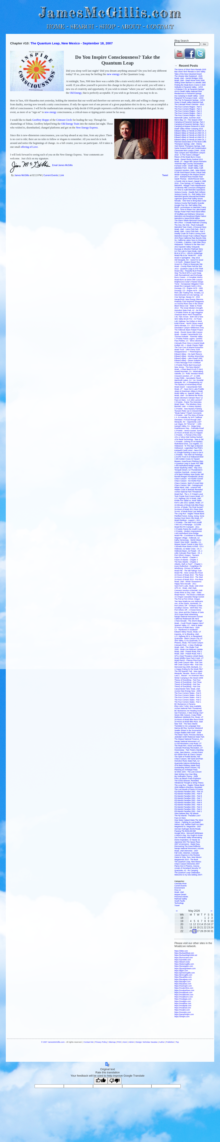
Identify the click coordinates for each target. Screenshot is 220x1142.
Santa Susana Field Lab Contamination (190, 148)
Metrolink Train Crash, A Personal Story (190, 227)
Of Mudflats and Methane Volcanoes (189, 214)
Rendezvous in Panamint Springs (188, 93)
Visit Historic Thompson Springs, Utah (189, 146)
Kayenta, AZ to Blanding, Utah (186, 634)
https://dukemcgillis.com (184, 964)
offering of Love (29, 146)
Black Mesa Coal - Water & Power (188, 306)
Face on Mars (180, 818)
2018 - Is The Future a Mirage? (187, 155)
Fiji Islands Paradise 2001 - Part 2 (188, 809)
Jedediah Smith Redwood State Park (189, 737)
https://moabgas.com (182, 999)
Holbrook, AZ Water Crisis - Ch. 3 (187, 549)
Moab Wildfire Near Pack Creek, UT (188, 658)
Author (162, 1042)
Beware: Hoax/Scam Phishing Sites (188, 461)
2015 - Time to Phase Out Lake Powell (190, 209)
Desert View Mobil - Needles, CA (187, 542)
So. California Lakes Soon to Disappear (190, 240)
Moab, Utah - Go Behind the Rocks (188, 395)
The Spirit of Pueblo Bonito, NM (187, 757)
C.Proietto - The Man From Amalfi (188, 522)
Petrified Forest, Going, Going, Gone (189, 516)
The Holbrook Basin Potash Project (188, 330)
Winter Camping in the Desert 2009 (188, 678)
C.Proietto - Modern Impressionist (188, 531)
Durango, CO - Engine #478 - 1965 (188, 288)
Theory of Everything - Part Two (187, 684)
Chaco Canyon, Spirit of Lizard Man (188, 483)
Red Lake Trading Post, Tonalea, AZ (189, 293)
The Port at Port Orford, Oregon (187, 599)
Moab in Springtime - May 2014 (187, 258)
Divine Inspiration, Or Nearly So (187, 840)
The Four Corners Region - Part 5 (188, 107)
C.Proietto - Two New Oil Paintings (188, 455)
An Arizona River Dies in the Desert (188, 304)
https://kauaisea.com (182, 984)
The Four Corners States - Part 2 (187, 700)
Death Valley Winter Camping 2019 (188, 129)
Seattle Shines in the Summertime (188, 730)
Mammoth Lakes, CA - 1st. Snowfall (188, 380)
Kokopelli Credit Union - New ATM (188, 450)
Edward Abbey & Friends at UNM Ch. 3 (190, 135)
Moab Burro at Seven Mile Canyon (188, 280)
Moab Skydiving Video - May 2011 (188, 468)
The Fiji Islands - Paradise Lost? (187, 816)
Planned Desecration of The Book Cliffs (190, 142)
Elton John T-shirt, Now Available (187, 706)
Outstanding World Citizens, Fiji (187, 767)
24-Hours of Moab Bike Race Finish (188, 719)
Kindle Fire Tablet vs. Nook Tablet (188, 500)
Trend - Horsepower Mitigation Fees (188, 284)
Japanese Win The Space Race (187, 842)
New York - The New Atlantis (185, 724)
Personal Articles (181, 897)
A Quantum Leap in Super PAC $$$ (188, 463)
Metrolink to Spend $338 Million (187, 218)
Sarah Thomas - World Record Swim (189, 179)
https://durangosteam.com (185, 968)
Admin (131, 1042)
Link (62, 175)
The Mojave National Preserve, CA (188, 739)
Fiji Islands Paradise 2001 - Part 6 (188, 800)
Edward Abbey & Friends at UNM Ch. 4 (190, 133)
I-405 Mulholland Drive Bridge (186, 533)
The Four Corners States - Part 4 (187, 695)
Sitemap (112, 1042)
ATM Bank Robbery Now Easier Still (188, 474)
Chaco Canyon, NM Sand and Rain (188, 759)
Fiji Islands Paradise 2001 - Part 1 (188, 811)
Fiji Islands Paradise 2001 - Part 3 (188, 807)
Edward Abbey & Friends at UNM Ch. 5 (190, 131)
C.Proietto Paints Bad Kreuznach (187, 365)
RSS (119, 1042)
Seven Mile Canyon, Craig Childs (187, 715)
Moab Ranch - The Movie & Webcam (189, 595)
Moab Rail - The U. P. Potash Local (188, 494)
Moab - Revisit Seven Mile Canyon (188, 332)
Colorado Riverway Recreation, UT (188, 748)
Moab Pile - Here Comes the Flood (188, 573)
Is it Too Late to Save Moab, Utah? (188, 251)
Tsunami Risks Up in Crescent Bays (188, 411)
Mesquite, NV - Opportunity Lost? (188, 422)
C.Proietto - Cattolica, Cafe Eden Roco (190, 242)
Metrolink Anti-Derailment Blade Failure (190, 216)
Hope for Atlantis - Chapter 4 (185, 557)
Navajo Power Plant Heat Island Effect (189, 212)
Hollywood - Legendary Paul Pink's (188, 448)
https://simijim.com (181, 1016)
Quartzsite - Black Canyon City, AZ (188, 638)
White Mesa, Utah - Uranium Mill (187, 487)
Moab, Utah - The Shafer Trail (186, 647)
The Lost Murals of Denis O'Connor (188, 789)
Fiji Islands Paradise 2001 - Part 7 (188, 798)
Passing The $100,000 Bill (185, 831)
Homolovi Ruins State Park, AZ (187, 761)
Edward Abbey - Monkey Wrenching (188, 356)
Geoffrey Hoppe (40, 119)
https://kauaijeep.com (183, 979)
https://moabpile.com (182, 1006)
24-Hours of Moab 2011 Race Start (188, 509)
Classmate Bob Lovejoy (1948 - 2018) (189, 150)
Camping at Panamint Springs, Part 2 (189, 122)
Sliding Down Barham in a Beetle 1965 (190, 82)
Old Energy (76, 92)
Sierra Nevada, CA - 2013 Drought (188, 325)
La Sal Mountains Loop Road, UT (188, 743)
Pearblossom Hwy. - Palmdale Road (189, 428)
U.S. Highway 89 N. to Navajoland (188, 636)
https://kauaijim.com (182, 982)
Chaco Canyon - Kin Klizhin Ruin (187, 481)
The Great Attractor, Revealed (186, 781)
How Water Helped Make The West (188, 820)
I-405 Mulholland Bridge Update (187, 466)
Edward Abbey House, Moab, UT (187, 632)
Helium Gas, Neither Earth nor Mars (188, 824)
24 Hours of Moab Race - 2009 (186, 627)
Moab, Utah (179, 892)
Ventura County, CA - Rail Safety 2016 (189, 194)
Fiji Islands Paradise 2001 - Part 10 (188, 791)
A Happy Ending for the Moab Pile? (188, 669)
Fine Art (177, 890)
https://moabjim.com (182, 1001)
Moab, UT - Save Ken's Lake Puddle (189, 389)
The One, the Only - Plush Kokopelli (188, 225)
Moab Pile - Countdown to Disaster (188, 535)
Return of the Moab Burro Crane (187, 157)
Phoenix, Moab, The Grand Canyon (188, 643)
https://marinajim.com (183, 986)
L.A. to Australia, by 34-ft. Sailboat (188, 417)
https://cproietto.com (182, 960)
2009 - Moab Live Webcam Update (188, 649)
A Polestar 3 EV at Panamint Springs (189, 89)
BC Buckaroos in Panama (184, 704)
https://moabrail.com (182, 1008)
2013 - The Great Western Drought (188, 308)
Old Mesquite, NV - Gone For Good (188, 260)
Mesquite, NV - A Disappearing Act (188, 382)
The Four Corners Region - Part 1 (188, 115)
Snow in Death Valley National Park (188, 102)
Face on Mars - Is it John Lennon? (188, 400)
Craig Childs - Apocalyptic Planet (187, 378)
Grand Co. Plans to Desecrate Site (188, 264)
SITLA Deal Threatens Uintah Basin (188, 656)
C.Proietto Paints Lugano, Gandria (188, 339)
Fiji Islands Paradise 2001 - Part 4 (188, 805)
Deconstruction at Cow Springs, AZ (188, 295)
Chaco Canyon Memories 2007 (187, 864)
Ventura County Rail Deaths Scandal (189, 203)
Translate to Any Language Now (187, 726)
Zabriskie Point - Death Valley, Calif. (188, 168)
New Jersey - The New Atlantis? (187, 367)
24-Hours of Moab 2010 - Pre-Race (188, 579)
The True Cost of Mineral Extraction (188, 347)
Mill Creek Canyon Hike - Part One (188, 665)
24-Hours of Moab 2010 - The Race (188, 575)
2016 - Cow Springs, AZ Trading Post (189, 183)
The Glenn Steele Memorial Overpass (189, 220)
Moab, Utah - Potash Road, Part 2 (188, 651)
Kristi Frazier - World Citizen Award (188, 323)
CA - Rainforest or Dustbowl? (186, 630)
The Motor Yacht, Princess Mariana (188, 735)
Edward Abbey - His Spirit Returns (188, 354)
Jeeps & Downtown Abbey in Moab (188, 391)
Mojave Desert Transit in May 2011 (188, 544)
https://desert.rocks (182, 962)
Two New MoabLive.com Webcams (188, 601)
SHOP (107, 26)
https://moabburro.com (183, 997)
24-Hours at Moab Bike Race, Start (188, 722)
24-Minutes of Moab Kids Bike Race (188, 505)
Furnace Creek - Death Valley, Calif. (188, 166)
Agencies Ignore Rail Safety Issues (188, 199)
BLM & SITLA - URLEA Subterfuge (188, 253)
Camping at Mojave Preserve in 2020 (189, 126)
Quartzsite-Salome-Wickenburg (187, 763)
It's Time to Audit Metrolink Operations (189, 190)
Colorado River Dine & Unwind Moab (189, 343)
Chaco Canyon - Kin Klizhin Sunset (188, 479)
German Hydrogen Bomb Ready (187, 829)
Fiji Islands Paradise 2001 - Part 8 (188, 796)
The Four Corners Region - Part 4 (188, 109)
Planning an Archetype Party (185, 770)
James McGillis (21, 175)
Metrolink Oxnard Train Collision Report (190, 236)
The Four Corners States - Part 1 (187, 702)
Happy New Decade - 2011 (185, 584)
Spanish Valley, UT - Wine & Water (188, 625)
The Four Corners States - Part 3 (187, 697)
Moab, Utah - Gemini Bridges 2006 (188, 78)
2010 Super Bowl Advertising (186, 614)
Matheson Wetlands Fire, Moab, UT (188, 717)
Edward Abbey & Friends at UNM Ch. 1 (190, 140)
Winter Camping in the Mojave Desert (189, 174)
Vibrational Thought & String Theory (188, 783)
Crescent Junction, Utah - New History (189, 170)
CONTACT (160, 26)
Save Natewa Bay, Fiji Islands (186, 813)
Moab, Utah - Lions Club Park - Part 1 (189, 231)
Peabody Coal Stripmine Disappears (189, 301)
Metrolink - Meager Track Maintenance (190, 185)
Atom (125, 1042)
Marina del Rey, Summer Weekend (188, 728)
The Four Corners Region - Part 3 (188, 111)
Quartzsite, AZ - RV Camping (186, 870)
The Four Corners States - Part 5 (187, 693)
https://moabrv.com (182, 1010)
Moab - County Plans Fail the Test (188, 266)
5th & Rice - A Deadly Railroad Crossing (190, 223)
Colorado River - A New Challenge (188, 645)
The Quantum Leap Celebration (187, 873)
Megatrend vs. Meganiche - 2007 (187, 826)
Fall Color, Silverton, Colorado (186, 853)
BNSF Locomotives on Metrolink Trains (190, 207)
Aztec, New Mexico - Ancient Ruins (188, 752)
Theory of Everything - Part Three (188, 682)
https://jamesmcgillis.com (184, 973)
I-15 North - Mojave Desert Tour (187, 262)
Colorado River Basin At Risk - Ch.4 (188, 546)
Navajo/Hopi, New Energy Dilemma (188, 299)
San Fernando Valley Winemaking (188, 837)
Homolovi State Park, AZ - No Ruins (188, 310)
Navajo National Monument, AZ (187, 741)
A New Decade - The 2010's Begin (188, 621)
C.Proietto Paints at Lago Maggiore (188, 312)
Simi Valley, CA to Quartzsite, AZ (187, 641)
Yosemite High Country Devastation (188, 164)
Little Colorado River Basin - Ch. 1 (188, 553)
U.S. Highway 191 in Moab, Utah (187, 498)
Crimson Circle (64, 119)
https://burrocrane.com (183, 957)
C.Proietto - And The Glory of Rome (188, 415)
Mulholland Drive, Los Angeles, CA (188, 444)
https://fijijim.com (181, 971)
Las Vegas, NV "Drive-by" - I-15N (187, 424)
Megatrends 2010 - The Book (186, 859)
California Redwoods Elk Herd (186, 619)
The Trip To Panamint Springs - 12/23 (189, 100)
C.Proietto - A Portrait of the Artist (187, 435)
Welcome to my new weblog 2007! (188, 875)
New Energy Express (87, 127)
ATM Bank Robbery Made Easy (187, 765)
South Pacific (179, 901)
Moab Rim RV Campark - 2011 (186, 527)
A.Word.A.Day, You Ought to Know (188, 835)
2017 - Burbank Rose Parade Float (188, 177)
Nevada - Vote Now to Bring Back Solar (190, 201)
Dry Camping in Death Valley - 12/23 (189, 96)
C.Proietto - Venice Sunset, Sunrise (188, 431)
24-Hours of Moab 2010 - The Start (188, 577)
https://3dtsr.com (181, 951)
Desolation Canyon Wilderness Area (189, 328)
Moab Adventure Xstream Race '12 (188, 398)
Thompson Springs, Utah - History (188, 144)
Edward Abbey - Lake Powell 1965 (188, 358)
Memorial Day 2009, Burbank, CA (188, 667)
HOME (56, 26)
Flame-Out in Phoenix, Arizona (186, 866)
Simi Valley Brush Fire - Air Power (188, 319)
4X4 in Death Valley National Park (188, 91)
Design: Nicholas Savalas (146, 1042)
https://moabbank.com (183, 992)
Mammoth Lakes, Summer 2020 (187, 118)
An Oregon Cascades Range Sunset (189, 597)
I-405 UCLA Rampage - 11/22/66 (187, 524)
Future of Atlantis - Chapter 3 (186, 560)
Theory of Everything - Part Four (187, 680)
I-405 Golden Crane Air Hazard (187, 459)
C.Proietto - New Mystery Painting (188, 409)
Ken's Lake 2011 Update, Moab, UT (188, 503)
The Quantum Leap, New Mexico (187, 862)
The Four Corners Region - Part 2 (188, 113)
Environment (179, 888)
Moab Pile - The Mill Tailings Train (188, 571)
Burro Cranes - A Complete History (188, 277)
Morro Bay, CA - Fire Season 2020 (188, 120)
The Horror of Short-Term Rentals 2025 (190, 69)
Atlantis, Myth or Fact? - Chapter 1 (188, 564)
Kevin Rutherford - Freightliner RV (188, 566)
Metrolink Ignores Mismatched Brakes (189, 196)
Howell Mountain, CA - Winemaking (188, 371)
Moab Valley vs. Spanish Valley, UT (188, 393)
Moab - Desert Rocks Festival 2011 (188, 159)
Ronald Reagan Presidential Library (188, 476)
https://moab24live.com (183, 988)
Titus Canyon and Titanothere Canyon (189, 153)
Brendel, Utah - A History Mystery (187, 406)
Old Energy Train (70, 123)
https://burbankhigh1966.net (185, 955)
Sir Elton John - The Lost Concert (188, 772)
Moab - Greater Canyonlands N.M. (188, 334)
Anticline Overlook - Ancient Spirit (188, 472)
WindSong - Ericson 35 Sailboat (187, 568)
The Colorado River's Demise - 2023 (189, 104)
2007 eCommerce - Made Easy (187, 844)
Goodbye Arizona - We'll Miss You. (188, 608)
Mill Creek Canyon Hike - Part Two (188, 662)
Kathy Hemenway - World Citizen (187, 540)
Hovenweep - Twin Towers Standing (188, 750)
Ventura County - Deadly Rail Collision (189, 192)
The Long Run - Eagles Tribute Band (189, 514)
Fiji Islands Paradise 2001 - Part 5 (188, 802)
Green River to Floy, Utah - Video (187, 592)
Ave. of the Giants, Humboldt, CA (187, 603)
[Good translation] (101, 1080)
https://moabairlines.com (184, 990)
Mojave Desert (180, 894)
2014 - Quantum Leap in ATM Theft (188, 269)
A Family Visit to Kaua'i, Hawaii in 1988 (190, 181)
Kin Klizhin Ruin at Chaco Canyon (188, 754)
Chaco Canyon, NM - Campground (188, 485)
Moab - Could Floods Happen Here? (189, 623)
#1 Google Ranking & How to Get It (188, 452)
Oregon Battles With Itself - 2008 (187, 733)
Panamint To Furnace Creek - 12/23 (188, 98)
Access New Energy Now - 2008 (187, 691)
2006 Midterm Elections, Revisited (188, 787)
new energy (113, 74)
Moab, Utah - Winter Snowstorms (187, 582)
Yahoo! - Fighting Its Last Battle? (187, 822)
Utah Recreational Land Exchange (188, 275)
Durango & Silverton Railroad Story (188, 249)
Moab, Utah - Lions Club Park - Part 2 (189, 229)
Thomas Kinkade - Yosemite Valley (188, 336)
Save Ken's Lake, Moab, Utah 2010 (188, 586)
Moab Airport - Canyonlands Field (188, 387)
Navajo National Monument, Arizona (189, 848)
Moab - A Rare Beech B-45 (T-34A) (188, 369)
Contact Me (88, 1042)
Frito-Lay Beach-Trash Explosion (187, 778)
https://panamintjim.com (184, 1014)
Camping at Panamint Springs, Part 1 (189, 124)
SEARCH (82, 26)
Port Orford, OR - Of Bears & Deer (188, 606)
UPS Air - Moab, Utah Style (185, 588)
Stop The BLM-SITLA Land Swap (187, 273)
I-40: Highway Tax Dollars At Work (188, 321)
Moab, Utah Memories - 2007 (186, 851)
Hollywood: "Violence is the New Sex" (189, 244)
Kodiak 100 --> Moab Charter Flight (188, 345)
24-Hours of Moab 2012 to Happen (188, 433)
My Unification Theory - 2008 (186, 776)
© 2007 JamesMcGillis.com (53, 1042)
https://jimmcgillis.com (183, 975)
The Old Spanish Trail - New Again (188, 671)
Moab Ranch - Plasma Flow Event (188, 660)
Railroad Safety (180, 899)
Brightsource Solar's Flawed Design (188, 282)
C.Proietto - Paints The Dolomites (188, 402)
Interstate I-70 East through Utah (187, 420)
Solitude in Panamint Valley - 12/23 (188, 87)
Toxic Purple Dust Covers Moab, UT (188, 496)
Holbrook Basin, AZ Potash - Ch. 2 (188, 551)
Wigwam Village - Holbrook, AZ (187, 538)
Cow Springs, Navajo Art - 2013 (187, 297)
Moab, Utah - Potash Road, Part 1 (188, 654)
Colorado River (180, 884)
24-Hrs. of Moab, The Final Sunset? (188, 507)
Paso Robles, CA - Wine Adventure (188, 341)
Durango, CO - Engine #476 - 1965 (188, 291)
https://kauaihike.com (183, 977)
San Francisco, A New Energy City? (188, 713)
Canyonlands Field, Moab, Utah (187, 689)
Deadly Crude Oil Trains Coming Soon (189, 233)
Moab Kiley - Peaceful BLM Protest (188, 271)
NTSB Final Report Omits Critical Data (190, 172)
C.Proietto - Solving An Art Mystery (188, 442)
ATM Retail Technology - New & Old (188, 439)
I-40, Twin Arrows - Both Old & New (188, 317)
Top (177, 1042)
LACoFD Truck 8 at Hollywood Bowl (188, 457)
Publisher (170, 1042)
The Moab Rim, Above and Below (188, 746)
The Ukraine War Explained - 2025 (188, 76)
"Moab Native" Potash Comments (188, 413)
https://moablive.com (182, 1003)
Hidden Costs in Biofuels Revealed (188, 490)
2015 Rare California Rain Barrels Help (190, 238)
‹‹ (177, 910)
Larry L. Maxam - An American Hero (188, 675)
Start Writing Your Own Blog (185, 774)
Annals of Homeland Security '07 (187, 868)
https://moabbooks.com (183, 995)
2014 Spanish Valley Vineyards (187, 247)
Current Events (50, 175)
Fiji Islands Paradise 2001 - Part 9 (188, 794)
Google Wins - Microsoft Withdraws (188, 833)
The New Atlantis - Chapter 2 (186, 562)
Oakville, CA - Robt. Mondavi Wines (188, 374)
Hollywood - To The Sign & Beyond (188, 446)
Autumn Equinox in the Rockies (187, 855)
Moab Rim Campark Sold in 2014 (187, 286)
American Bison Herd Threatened (188, 315)
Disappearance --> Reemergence (188, 352)
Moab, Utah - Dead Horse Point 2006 (189, 80)
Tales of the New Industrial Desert (188, 74)
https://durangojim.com (183, 966)
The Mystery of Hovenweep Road (188, 384)
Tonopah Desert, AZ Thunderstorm (188, 470)
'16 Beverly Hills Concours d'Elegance (189, 188)
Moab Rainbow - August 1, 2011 (187, 520)
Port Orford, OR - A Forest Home (187, 610)
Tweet (165, 175)
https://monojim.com (182, 1012)
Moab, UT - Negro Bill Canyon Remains (190, 161)
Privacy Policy (101, 1042)
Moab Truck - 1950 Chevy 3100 (187, 349)
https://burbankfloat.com (184, 953)
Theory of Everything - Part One (187, 686)
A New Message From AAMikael (187, 363)
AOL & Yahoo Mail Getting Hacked (188, 437)
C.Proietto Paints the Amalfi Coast (188, 529)
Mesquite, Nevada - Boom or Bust (188, 673)
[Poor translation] (114, 1080)
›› (211, 910)
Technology (179, 903)
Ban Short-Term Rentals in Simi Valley (189, 72)
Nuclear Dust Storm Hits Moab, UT (188, 518)
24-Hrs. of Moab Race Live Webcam (189, 511)
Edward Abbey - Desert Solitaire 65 (188, 360)
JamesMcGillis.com (110, 11)
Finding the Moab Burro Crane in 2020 (190, 85)
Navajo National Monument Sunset (188, 617)
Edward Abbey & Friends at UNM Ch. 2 (190, 137)
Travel (176, 905)
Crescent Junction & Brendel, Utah (188, 590)
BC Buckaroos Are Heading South (188, 711)
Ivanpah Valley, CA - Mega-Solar (187, 426)
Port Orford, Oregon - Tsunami (186, 555)
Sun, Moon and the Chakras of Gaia (189, 612)
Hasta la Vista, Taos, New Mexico (188, 857)
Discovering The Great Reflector (187, 846)
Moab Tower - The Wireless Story (187, 404)
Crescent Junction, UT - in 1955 (187, 376)
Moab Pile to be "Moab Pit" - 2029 (188, 255)
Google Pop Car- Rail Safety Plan (188, 205)
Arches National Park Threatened (188, 492)
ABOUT (131, 26)
